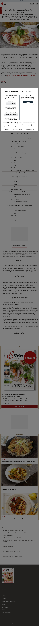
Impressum (7, 129)
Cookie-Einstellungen (30, 129)
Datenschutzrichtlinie (17, 129)
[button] (28, 102)
